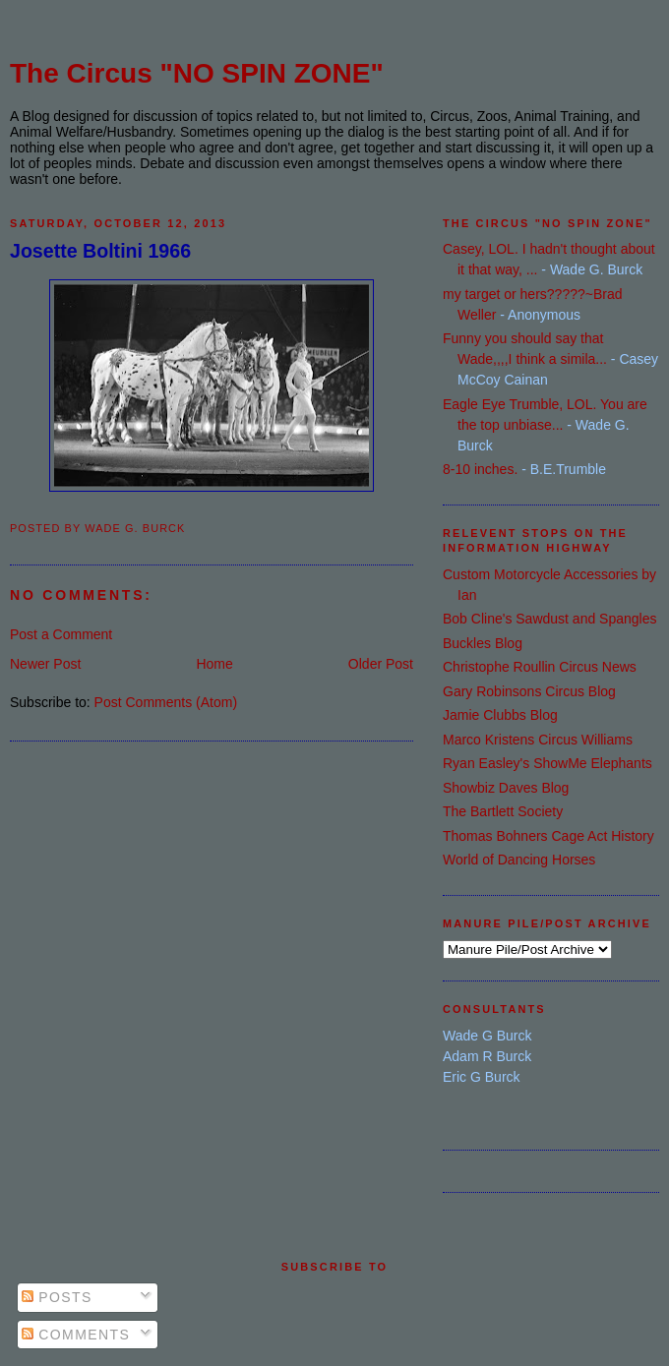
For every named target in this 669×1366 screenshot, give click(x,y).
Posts (57, 1297)
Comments (76, 1334)
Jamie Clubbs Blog (500, 715)
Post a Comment (61, 634)
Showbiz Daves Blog (506, 788)
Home (214, 664)
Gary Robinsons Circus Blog (529, 691)
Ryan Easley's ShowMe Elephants (547, 763)
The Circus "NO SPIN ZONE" (197, 73)
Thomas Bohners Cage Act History (548, 836)
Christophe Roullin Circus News (540, 667)
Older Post (380, 664)
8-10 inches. (480, 469)
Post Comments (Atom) (165, 702)
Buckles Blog (482, 643)
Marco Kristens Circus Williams (538, 739)
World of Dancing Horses (519, 859)
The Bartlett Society (503, 811)
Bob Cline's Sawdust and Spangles (549, 618)
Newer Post (45, 664)
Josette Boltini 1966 (100, 251)
